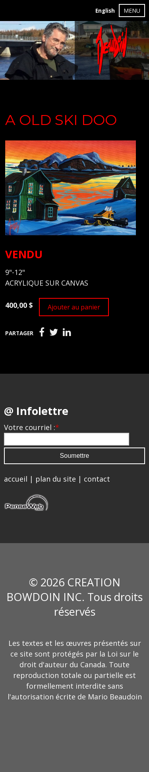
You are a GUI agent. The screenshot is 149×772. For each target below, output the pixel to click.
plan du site (55, 479)
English (105, 10)
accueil (15, 479)
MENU (132, 10)
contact (97, 479)
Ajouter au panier (74, 307)
